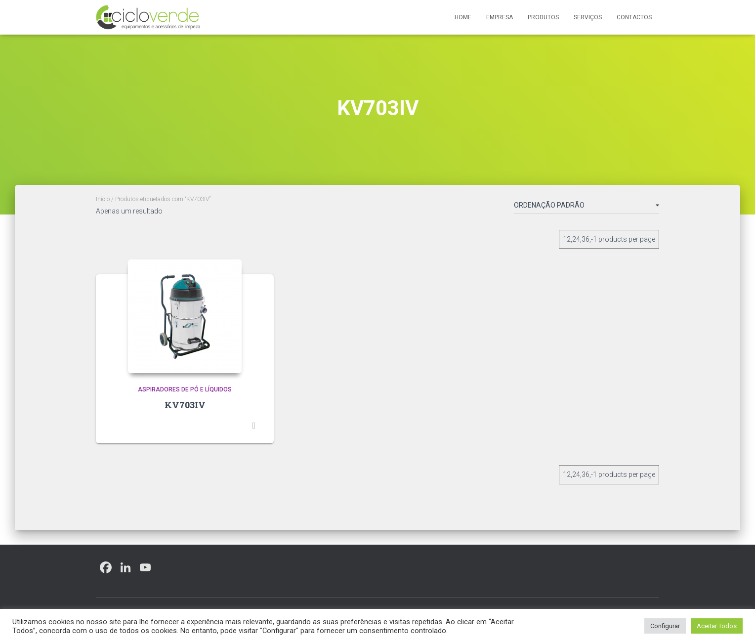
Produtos (543, 17)
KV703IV (185, 405)
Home (463, 17)
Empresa (499, 17)
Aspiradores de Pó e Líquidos (185, 389)
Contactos (634, 17)
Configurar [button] (665, 626)
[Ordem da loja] (586, 207)
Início (103, 199)
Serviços (588, 17)
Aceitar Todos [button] (717, 626)
